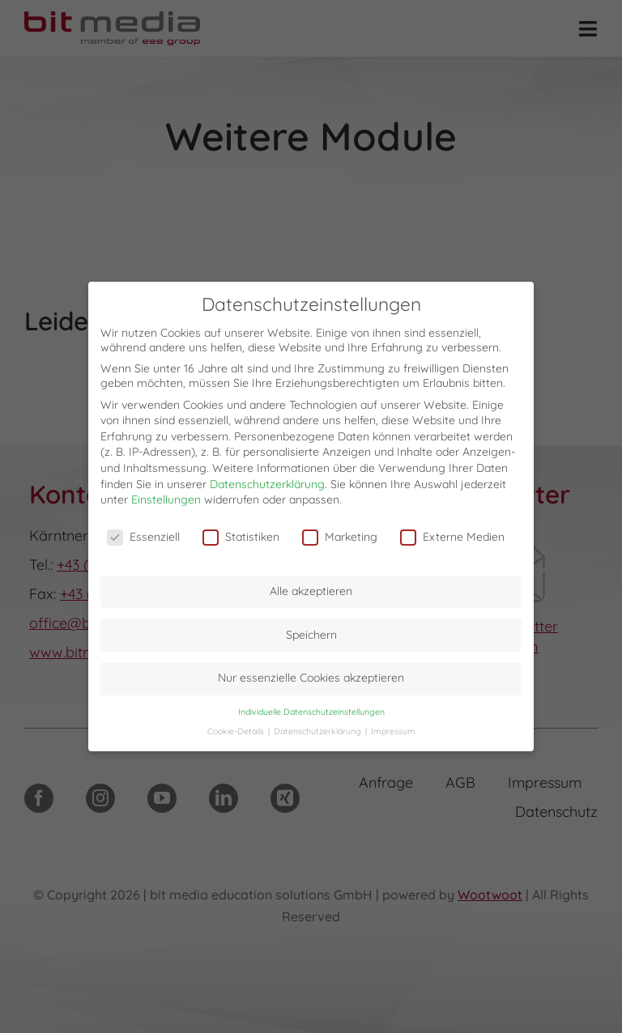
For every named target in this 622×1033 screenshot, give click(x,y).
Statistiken (240, 536)
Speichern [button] (311, 634)
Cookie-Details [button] (236, 731)
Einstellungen (166, 499)
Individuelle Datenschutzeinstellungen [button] (311, 711)
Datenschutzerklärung (267, 483)
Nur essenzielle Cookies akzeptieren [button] (311, 677)
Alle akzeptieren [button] (311, 591)
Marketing (339, 536)
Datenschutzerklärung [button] (319, 731)
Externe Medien (452, 536)
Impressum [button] (393, 731)
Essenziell (143, 536)
